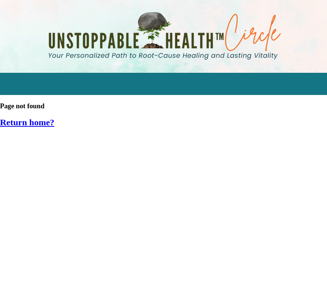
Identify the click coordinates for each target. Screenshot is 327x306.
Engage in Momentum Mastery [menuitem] (51, 177)
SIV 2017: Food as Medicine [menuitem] (45, 229)
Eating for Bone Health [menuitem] (39, 211)
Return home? (27, 122)
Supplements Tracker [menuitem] (38, 194)
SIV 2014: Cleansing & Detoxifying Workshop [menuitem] (71, 280)
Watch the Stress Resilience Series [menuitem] (57, 160)
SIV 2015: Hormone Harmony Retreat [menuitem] (59, 263)
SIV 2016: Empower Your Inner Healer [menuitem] (59, 246)
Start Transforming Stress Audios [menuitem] (55, 143)
